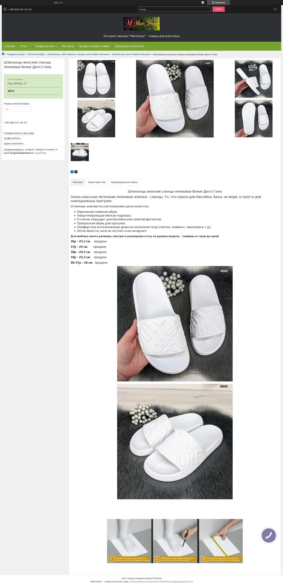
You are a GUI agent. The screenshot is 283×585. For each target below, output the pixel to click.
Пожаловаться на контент (144, 581)
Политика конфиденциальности (176, 581)
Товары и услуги (44, 46)
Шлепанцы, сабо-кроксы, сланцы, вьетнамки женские (78, 54)
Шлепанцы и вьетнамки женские (131, 54)
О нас (23, 46)
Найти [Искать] (218, 9)
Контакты (68, 46)
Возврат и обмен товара (94, 46)
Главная (10, 46)
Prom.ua (157, 578)
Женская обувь (36, 54)
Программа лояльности (129, 46)
